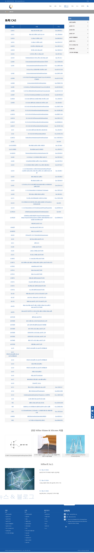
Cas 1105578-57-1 (58, 137)
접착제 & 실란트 (29, 515)
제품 (50, 6)
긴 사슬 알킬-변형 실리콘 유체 (36, 258)
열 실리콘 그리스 (37, 383)
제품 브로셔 (47, 517)
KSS (13, 402)
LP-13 (12, 395)
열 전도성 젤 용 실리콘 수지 (37, 239)
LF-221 (12, 250)
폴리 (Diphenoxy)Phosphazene (37, 391)
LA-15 (12, 371)
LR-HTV (12, 306)
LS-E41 (12, 65)
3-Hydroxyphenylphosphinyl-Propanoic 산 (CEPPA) (37, 395)
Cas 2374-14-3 (58, 185)
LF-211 (12, 254)
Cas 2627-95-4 (58, 161)
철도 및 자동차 (28, 541)
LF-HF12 (13, 289)
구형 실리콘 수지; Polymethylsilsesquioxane (36, 235)
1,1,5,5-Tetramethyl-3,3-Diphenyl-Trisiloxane (36, 190)
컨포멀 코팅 (71, 48)
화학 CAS (66, 6)
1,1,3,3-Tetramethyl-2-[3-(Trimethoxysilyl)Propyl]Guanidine (37, 208)
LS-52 (12, 133)
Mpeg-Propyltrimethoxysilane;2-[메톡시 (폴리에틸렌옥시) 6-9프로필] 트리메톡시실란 (36, 218)
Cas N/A (59, 141)
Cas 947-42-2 (58, 54)
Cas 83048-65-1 (59, 122)
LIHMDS (13, 416)
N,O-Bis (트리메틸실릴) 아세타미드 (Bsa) (37, 198)
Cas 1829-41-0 (58, 50)
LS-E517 (13, 126)
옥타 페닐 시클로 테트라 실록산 (37, 194)
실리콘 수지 (71, 26)
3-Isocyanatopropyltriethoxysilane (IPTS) (36, 65)
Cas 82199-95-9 (59, 94)
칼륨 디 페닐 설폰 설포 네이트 (36, 402)
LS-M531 (12, 98)
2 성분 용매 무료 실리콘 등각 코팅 (36, 398)
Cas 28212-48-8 (59, 391)
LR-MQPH (12, 231)
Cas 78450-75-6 (59, 83)
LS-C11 (12, 198)
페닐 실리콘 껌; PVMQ (36, 307)
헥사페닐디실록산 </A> (36, 180)
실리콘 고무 (71, 33)
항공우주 (27, 517)
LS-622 (12, 161)
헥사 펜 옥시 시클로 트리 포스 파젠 (36, 387)
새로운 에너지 (28, 538)
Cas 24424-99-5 (59, 420)
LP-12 (12, 391)
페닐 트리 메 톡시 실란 (36, 30)
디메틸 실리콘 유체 (37, 247)
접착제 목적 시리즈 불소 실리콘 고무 (37, 332)
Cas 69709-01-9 (59, 208)
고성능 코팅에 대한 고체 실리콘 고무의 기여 (50, 484)
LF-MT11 (12, 262)
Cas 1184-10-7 (58, 387)
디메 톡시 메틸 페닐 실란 (37, 46)
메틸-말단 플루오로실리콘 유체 (36, 278)
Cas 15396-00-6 (59, 61)
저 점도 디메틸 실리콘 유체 (36, 254)
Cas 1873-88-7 (58, 176)
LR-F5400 (12, 328)
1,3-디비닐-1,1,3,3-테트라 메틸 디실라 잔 (37, 157)
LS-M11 (13, 30)
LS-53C (12, 141)
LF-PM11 (12, 266)
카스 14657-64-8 (59, 395)
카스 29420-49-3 (59, 406)
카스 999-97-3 (58, 149)
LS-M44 (13, 83)
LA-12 (12, 360)
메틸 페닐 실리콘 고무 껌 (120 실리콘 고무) (36, 293)
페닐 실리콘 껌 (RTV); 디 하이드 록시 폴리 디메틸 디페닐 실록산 (36, 312)
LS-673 (12, 176)
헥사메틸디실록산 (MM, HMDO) (37, 145)
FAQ (46, 519)
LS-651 (12, 185)
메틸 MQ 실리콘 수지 (36, 223)
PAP (13, 406)
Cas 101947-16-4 (59, 126)
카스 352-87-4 (58, 130)
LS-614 (12, 180)
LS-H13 (12, 57)
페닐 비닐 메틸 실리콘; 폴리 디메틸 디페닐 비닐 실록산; (37, 305)
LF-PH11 (12, 274)
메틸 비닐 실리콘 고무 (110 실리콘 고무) (37, 301)
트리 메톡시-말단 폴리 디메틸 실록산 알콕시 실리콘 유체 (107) (36, 262)
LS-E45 (12, 87)
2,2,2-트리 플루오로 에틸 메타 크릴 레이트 (36, 130)
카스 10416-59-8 (59, 198)
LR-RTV (12, 312)
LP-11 (12, 387)
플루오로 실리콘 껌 (37, 317)
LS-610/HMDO (12, 145)
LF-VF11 (13, 282)
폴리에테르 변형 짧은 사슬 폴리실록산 (36, 379)
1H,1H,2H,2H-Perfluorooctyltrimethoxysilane (36, 114)
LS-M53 (13, 102)
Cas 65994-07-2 (59, 217)
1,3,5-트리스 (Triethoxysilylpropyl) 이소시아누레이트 (36, 87)
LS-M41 (13, 61)
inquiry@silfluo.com (73, 515)
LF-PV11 (13, 270)
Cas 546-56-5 (58, 194)
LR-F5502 (12, 336)
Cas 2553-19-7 (58, 42)
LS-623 (12, 157)
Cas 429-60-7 (58, 102)
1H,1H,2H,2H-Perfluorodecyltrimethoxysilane (36, 122)
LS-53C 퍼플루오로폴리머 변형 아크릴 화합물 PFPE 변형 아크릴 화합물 (47, 456)
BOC (12, 420)
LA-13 (12, 363)
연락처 (82, 6)
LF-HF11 (13, 285)
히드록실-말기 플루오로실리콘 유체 (37, 285)
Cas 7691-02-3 (58, 157)
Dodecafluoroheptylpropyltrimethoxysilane (37, 137)
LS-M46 (13, 91)
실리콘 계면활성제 (73, 37)
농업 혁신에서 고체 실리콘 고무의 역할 (49, 495)
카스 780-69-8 (58, 34)
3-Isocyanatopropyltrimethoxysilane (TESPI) (37, 61)
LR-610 (12, 235)
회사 (60, 6)
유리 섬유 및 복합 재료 (30, 531)
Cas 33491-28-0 (59, 73)
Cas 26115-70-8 (59, 78)
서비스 (46, 522)
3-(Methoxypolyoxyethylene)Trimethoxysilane (36, 211)
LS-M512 (12, 137)
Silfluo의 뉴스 (47, 464)
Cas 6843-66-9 (58, 38)
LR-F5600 (12, 340)
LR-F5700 (12, 344)
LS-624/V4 (12, 153)
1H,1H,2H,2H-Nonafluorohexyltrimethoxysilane (37, 106)
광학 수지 (36, 243)
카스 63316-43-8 (59, 402)
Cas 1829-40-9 (58, 180)
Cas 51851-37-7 (59, 118)
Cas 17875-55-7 (59, 190)
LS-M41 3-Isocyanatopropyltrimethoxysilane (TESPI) (18, 456)
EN (87, 1)
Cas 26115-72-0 (59, 69)
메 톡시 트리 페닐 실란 (36, 50)
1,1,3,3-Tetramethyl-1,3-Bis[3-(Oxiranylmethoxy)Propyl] (37, 168)
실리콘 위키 (47, 515)
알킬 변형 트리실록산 (36, 363)
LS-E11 (12, 34)
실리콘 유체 (71, 29)
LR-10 (12, 239)
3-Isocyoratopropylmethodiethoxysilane (36, 73)
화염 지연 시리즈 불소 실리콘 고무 (36, 340)
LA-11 (12, 352)
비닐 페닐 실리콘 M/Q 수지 (36, 227)
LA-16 (12, 375)
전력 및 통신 (28, 526)
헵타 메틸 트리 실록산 (36, 176)
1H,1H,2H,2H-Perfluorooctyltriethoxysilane (37, 118)
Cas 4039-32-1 (58, 416)
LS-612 (12, 165)
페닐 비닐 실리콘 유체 (36, 270)
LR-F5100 (12, 317)
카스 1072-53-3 (59, 411)
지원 (72, 6)
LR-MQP (13, 227)
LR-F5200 (12, 321)
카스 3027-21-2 (59, 46)
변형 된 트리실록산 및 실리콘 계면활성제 (36, 348)
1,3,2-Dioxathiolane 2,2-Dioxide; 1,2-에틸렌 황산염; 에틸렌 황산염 (36, 411)
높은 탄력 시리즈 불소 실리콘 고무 (36, 328)
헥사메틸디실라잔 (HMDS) (36, 149)
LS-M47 (13, 94)
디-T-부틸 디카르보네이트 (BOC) (37, 420)
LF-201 (12, 247)
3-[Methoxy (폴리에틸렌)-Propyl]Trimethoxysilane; (37, 215)
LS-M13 (13, 46)
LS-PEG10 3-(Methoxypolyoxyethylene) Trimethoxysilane (75, 456)
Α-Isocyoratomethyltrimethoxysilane (36, 83)
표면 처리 (27, 543)
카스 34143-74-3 (59, 133)
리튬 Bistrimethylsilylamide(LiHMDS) (36, 416)
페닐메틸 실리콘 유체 (36, 266)
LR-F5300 (12, 324)
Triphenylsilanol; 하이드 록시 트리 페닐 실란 (37, 57)
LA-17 (12, 379)
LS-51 (12, 130)
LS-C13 (12, 203)
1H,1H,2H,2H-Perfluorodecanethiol (37, 133)
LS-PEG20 (12, 217)
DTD (12, 411)
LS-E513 (13, 118)
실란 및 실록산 (72, 22)
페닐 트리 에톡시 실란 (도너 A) (36, 34)
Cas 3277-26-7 (58, 165)
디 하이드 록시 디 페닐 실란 (37, 54)
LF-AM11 (12, 258)
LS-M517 (12, 122)
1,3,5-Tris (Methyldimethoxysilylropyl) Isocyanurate (37, 91)
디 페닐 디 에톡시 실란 (36, 42)
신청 (55, 6)
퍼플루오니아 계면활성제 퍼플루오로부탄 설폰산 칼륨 (36, 406)
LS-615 (12, 190)
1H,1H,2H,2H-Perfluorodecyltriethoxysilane (37, 126)
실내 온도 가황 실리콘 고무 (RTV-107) (36, 297)
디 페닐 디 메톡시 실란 (36, 38)
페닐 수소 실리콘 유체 (36, 274)
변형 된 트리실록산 (37, 371)
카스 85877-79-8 (59, 106)
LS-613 (12, 170)
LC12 (12, 398)
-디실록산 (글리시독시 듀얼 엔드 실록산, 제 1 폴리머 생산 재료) (37, 171)
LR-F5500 (12, 332)
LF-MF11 (12, 278)
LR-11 (12, 243)
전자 (26, 529)
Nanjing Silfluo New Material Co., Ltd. (16, 551)
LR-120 (12, 293)
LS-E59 (12, 110)
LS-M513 (12, 114)
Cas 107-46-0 (58, 145)
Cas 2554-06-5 (58, 153)
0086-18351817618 (72, 517)
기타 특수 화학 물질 (73, 52)
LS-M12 (13, 38)
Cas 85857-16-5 (59, 114)
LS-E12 (12, 42)
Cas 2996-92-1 (58, 30)
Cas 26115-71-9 (59, 91)
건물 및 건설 (28, 522)
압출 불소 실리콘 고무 (36, 344)
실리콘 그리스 (72, 41)
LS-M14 (13, 50)
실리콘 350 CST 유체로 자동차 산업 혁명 (49, 473)
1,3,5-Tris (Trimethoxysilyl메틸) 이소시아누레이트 (36, 94)
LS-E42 (12, 73)
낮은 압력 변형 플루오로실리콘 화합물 (36, 324)
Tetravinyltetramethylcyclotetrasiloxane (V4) (36, 153)
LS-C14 (12, 208)
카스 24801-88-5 (59, 65)
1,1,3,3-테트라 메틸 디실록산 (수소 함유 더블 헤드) (36, 165)
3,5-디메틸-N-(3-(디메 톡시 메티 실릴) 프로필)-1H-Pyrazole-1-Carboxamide (36, 203)
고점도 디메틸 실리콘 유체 (36, 250)
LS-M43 (13, 78)
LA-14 (12, 367)
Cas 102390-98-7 (59, 110)
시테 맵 (79, 551)
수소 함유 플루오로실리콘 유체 (36, 289)
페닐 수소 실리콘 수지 (36, 231)
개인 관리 (27, 536)
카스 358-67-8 (58, 98)
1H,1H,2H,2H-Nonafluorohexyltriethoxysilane (36, 110)
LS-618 (12, 194)
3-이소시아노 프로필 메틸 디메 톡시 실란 (37, 69)
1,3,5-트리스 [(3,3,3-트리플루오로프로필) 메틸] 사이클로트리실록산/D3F (37, 185)
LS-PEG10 (12, 211)
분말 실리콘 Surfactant (36, 375)
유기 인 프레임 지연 (73, 45)
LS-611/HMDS (12, 149)
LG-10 (12, 383)
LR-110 (12, 301)
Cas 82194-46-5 (59, 87)
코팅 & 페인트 (28, 524)
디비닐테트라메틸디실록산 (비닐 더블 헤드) (36, 161)
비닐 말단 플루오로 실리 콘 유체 (37, 282)
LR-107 (12, 297)
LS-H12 (12, 54)
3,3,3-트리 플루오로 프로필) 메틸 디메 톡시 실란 (37, 98)
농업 (26, 519)
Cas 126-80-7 (58, 170)
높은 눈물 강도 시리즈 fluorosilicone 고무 (36, 321)
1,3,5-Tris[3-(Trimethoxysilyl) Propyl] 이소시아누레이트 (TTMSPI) (37, 78)
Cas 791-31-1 (58, 57)
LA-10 (12, 348)
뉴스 (77, 6)
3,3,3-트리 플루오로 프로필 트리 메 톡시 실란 (37, 102)
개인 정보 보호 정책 (85, 551)
